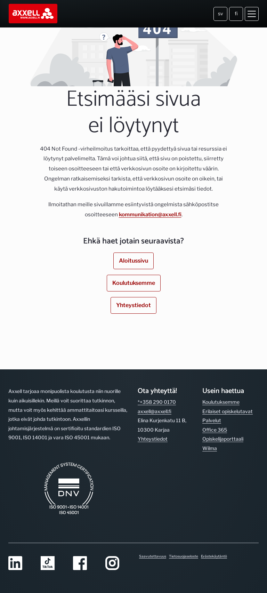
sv (220, 13)
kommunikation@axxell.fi (150, 214)
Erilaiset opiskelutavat (227, 411)
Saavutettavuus (152, 556)
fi (236, 13)
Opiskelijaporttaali (222, 439)
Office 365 (214, 430)
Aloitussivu (133, 260)
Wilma (209, 448)
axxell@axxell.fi (154, 411)
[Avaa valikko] (252, 14)
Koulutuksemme (133, 283)
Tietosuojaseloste (183, 556)
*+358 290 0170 (157, 402)
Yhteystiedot (133, 305)
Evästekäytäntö (214, 556)
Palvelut (211, 420)
